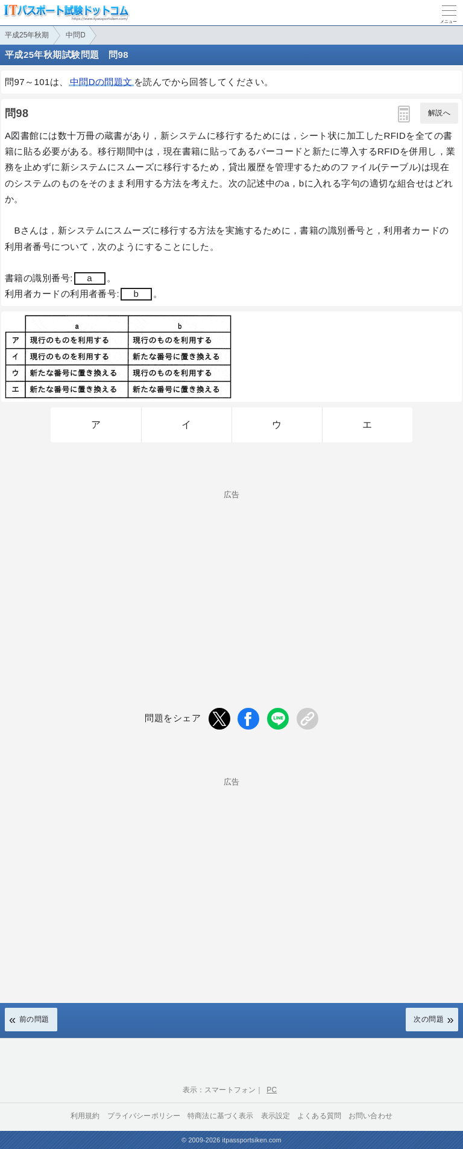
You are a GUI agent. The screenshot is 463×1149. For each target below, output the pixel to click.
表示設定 (276, 1116)
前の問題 (34, 1019)
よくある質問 (319, 1116)
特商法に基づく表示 (220, 1116)
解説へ (439, 113)
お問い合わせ (370, 1116)
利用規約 (85, 1116)
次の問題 (429, 1019)
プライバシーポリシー (144, 1116)
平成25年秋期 (27, 35)
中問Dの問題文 (101, 82)
